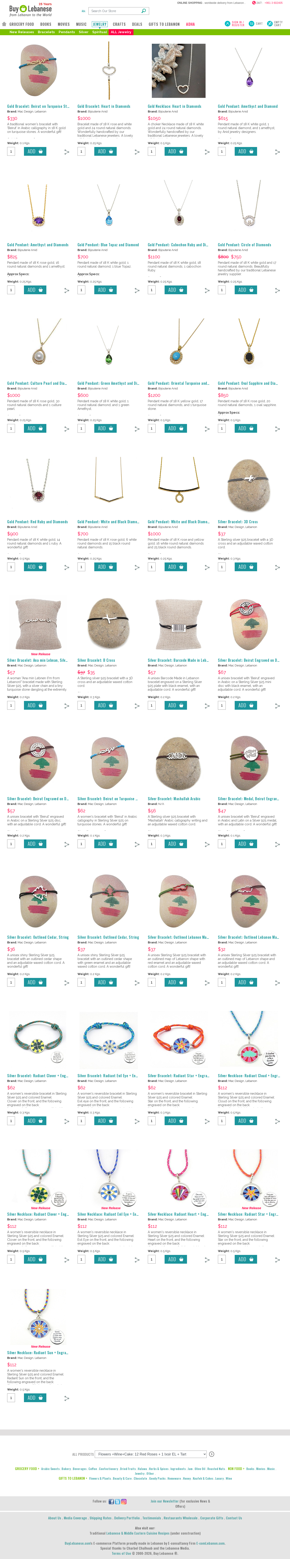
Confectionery (108, 1468)
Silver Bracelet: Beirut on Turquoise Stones (112, 798)
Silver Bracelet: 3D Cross (238, 521)
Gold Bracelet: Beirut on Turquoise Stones (41, 106)
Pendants (67, 32)
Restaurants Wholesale (181, 1517)
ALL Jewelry (121, 32)
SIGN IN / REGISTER (238, 23)
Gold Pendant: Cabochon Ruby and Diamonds (183, 244)
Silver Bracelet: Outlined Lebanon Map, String (184, 937)
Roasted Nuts (216, 1468)
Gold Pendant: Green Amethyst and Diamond (112, 383)
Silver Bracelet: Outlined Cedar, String (38, 937)
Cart (259, 23)
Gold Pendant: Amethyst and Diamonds (38, 244)
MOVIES (64, 24)
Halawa (142, 1468)
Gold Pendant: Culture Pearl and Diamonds (41, 383)
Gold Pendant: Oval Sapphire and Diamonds (252, 383)
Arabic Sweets (50, 1468)
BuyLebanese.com (77, 1543)
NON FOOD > (236, 1468)
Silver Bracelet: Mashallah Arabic (174, 798)
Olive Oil (200, 1468)
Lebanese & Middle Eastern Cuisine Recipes (138, 1533)
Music (271, 1468)
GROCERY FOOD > (27, 1468)
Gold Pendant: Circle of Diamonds (244, 244)
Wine (229, 1478)
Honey (187, 1478)
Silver (83, 32)
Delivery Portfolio (127, 1517)
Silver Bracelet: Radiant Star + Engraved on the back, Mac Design (200, 1075)
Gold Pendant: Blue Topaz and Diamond (108, 244)
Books (250, 1468)
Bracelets (46, 32)
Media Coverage (75, 1517)
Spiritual (99, 32)
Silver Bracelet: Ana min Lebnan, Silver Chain (43, 660)
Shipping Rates (101, 1517)
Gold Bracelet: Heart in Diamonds (104, 106)
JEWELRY (99, 24)
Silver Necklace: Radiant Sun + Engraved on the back (49, 1352)
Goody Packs (157, 1478)
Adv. (84, 11)
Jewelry (139, 1473)
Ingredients (178, 1468)
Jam (190, 1468)
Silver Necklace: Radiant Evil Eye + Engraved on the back (122, 1214)
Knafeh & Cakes (203, 1478)
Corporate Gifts (211, 1517)
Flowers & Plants (100, 1478)
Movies (260, 1468)
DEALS (137, 24)
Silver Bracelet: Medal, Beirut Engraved (249, 798)
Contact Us (234, 1517)
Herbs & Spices (158, 1468)
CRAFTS (119, 24)
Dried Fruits (128, 1468)
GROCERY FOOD (21, 24)
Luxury (219, 1478)
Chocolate (140, 1478)
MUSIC (81, 24)
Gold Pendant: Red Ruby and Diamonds (37, 521)
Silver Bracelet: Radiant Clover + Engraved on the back (51, 1075)
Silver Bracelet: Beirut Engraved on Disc (39, 798)
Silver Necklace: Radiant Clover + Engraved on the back (51, 1214)
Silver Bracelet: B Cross (96, 660)
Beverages (79, 1468)
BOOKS (46, 24)
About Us (54, 1517)
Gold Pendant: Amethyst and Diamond (248, 106)
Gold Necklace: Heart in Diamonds (175, 106)
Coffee (92, 1468)
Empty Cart (278, 23)
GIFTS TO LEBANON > (73, 1478)
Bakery (66, 1468)
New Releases (22, 32)
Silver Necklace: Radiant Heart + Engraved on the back (191, 1214)
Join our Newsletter (165, 1500)
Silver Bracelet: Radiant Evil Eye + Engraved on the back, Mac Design (132, 1075)
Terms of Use (121, 1553)
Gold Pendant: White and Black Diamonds (110, 521)
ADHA (190, 24)
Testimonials (151, 1517)
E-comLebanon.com (210, 1543)
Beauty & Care (122, 1478)
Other (150, 1473)
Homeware (174, 1478)
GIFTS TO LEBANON (164, 24)
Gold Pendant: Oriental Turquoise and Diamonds (185, 383)
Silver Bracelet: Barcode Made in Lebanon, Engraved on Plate (196, 660)
